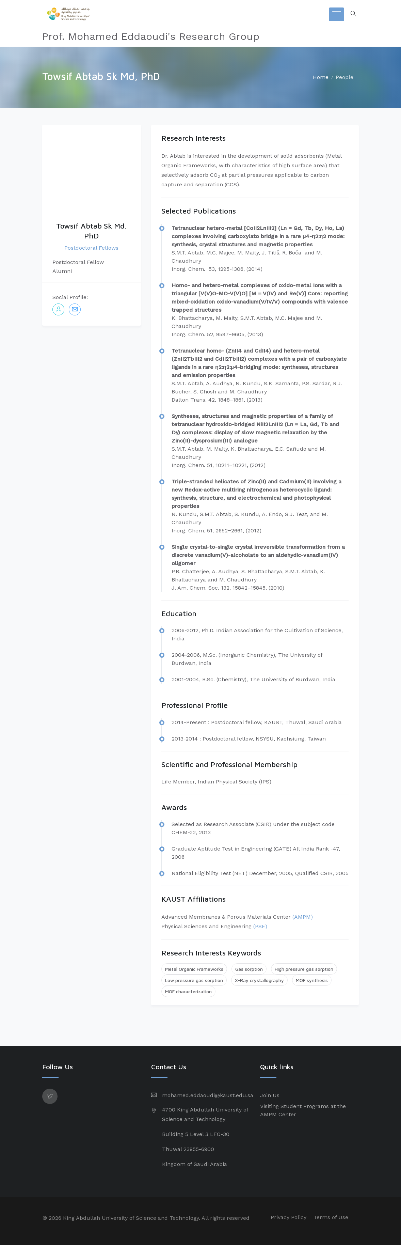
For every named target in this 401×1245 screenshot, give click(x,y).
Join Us (269, 1095)
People (344, 77)
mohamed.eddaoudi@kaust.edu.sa (207, 1095)
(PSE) (260, 926)
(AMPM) (302, 917)
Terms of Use (331, 1217)
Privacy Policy (288, 1217)
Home (320, 77)
